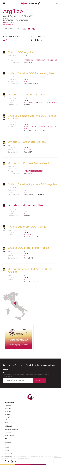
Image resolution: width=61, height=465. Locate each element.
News (6, 423)
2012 (25, 60)
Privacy (7, 450)
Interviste (8, 411)
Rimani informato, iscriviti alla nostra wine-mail (29, 367)
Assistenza (8, 453)
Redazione (8, 442)
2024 (56, 102)
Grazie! (7, 448)
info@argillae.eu (8, 22)
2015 (36, 60)
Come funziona (9, 435)
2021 (55, 60)
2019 (40, 102)
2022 (51, 126)
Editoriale (8, 405)
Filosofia (7, 445)
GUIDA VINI (9, 426)
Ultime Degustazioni (11, 429)
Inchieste (8, 408)
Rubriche (7, 420)
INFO (6, 438)
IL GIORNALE (9, 402)
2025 (25, 256)
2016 (39, 60)
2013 (28, 60)
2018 (47, 60)
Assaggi (7, 417)
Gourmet (7, 414)
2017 (43, 60)
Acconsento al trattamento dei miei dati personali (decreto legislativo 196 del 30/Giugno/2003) (26, 375)
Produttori (8, 432)
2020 (51, 60)
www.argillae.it (8, 24)
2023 (52, 102)
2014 (32, 60)
